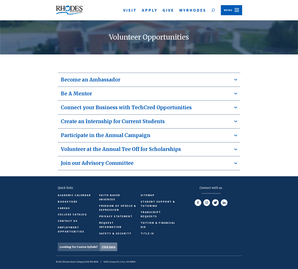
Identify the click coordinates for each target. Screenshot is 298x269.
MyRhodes (192, 10)
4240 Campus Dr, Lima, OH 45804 (119, 261)
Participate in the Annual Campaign (149, 135)
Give (168, 10)
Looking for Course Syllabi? (88, 247)
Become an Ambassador (149, 80)
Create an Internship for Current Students (149, 121)
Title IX (147, 233)
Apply (149, 10)
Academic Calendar (74, 195)
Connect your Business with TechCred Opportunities (149, 107)
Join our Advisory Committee (149, 163)
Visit (130, 10)
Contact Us (68, 221)
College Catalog (72, 214)
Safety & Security (115, 233)
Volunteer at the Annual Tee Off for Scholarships (149, 149)
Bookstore (68, 201)
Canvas (64, 208)
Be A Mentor (149, 93)
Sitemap (148, 195)
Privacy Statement (115, 216)
